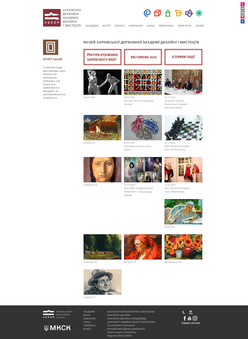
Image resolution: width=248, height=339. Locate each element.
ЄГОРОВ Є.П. (50, 98)
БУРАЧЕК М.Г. (50, 78)
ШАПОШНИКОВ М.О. (54, 94)
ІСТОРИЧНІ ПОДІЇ (52, 67)
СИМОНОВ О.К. (51, 88)
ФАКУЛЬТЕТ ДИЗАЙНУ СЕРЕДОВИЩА (127, 318)
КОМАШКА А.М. (51, 81)
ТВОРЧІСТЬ (185, 25)
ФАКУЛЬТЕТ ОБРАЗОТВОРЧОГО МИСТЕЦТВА (130, 312)
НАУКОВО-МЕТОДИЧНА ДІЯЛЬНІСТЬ (126, 329)
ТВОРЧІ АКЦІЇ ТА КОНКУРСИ (121, 332)
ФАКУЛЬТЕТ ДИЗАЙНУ (118, 315)
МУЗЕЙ (200, 25)
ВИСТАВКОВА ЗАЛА (54, 71)
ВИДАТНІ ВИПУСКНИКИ (119, 336)
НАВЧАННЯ (136, 25)
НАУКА (151, 25)
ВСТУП (106, 25)
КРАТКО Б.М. (50, 74)
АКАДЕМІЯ (92, 25)
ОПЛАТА (120, 25)
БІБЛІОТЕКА (166, 25)
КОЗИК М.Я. (49, 84)
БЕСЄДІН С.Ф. (51, 91)
